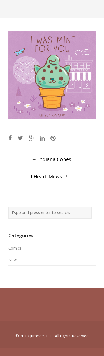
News (13, 259)
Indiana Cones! (52, 159)
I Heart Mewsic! (52, 176)
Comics (15, 248)
